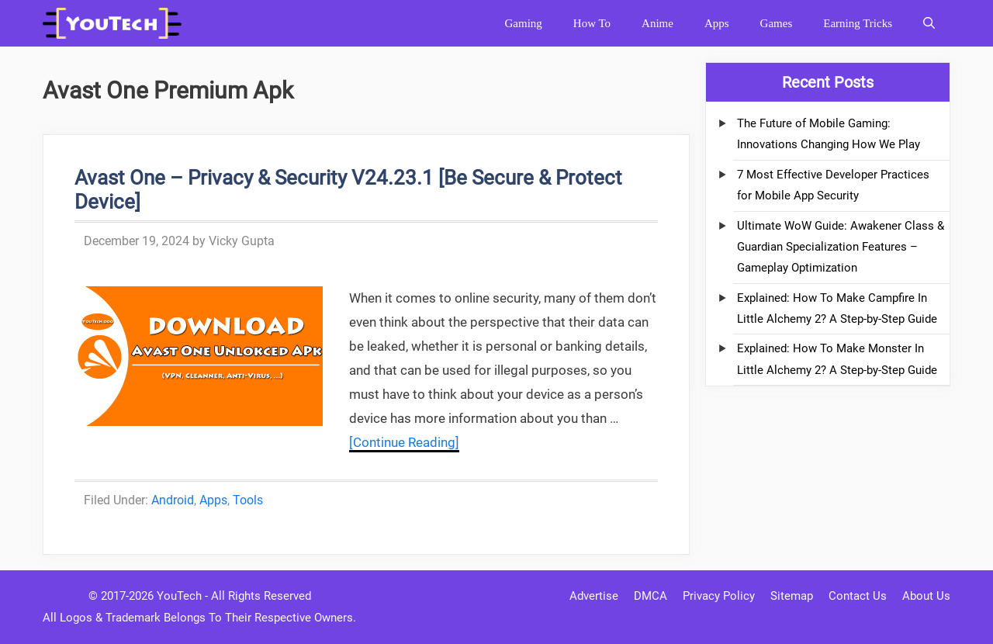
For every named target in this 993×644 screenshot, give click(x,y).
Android (172, 500)
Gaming (522, 23)
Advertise (593, 596)
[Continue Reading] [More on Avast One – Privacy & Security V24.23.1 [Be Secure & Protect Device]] (404, 442)
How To (592, 23)
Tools (248, 500)
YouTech (179, 596)
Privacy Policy (719, 596)
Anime (657, 23)
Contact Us (858, 596)
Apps (716, 23)
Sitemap (791, 596)
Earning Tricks (857, 23)
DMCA (650, 596)
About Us (926, 596)
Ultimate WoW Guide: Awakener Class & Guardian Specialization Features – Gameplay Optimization (840, 247)
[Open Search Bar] (929, 23)
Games (776, 23)
